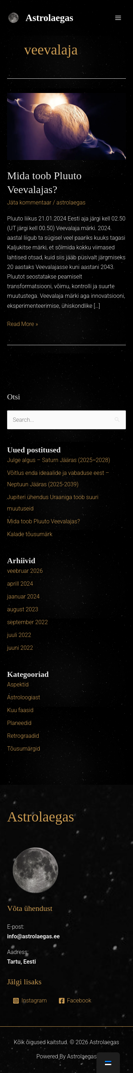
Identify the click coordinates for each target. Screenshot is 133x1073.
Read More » (22, 323)
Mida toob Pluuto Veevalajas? (43, 521)
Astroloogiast (23, 697)
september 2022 (27, 622)
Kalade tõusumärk (29, 534)
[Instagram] (30, 1000)
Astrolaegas (49, 17)
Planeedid (19, 723)
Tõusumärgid (23, 748)
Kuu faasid (20, 710)
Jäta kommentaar (29, 202)
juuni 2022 (20, 647)
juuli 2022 (19, 635)
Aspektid (18, 684)
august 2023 (22, 609)
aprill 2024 (20, 583)
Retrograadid (23, 735)
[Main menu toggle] (118, 18)
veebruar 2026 (25, 570)
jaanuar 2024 (23, 596)
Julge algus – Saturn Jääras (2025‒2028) (58, 460)
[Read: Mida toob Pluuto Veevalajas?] (66, 126)
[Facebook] (74, 1000)
